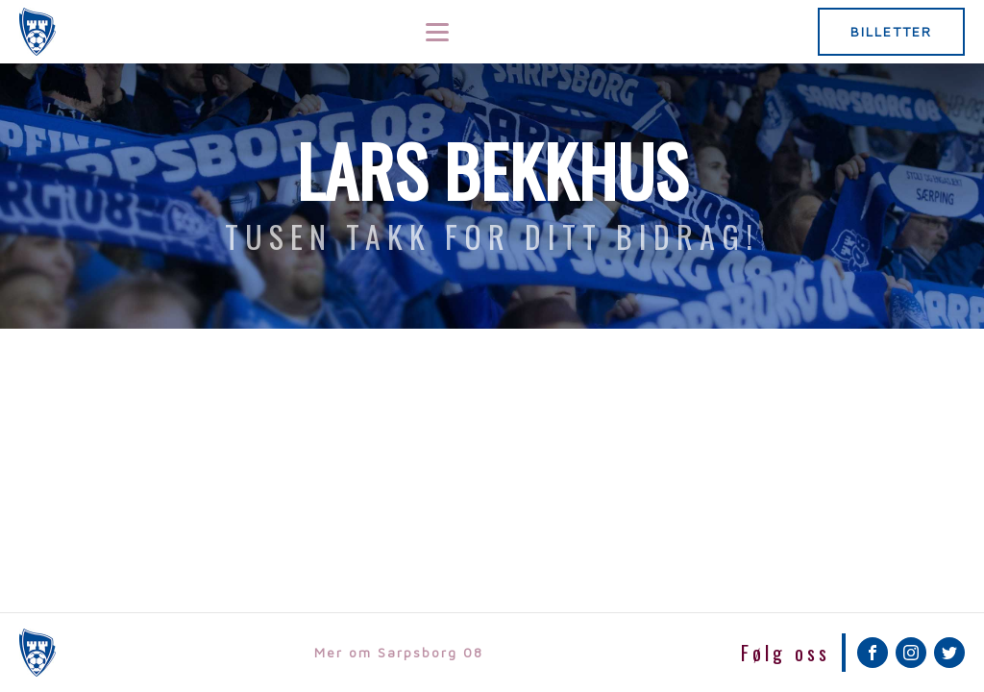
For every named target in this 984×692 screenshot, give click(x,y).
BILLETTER (891, 31)
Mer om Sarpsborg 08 (398, 652)
